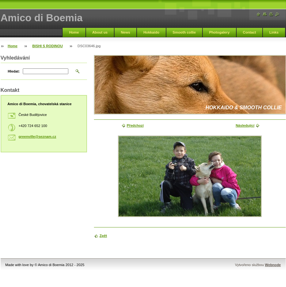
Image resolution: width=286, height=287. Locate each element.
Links (273, 32)
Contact (249, 32)
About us (100, 32)
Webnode (273, 265)
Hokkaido (151, 32)
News (125, 32)
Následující (245, 125)
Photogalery (219, 32)
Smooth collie (184, 32)
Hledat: (14, 71)
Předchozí (135, 125)
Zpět (103, 236)
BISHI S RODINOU (47, 46)
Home (74, 32)
